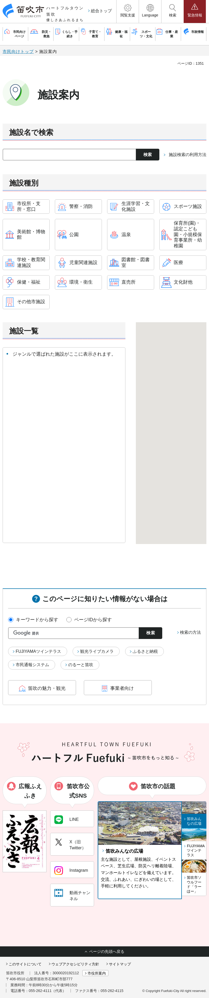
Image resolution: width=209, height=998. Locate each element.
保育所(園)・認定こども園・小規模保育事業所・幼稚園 (188, 234)
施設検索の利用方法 (187, 154)
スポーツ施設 (188, 206)
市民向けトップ (18, 51)
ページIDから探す (93, 619)
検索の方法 (190, 632)
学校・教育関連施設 (31, 262)
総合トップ (101, 11)
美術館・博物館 (31, 234)
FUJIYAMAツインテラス (38, 651)
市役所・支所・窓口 (28, 206)
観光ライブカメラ (97, 651)
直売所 (128, 282)
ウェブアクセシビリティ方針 (75, 964)
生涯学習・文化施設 (135, 206)
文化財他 (183, 282)
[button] (128, 11)
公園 (74, 234)
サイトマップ (120, 964)
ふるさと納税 (145, 651)
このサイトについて (25, 964)
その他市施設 (31, 301)
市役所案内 (97, 973)
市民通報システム (32, 664)
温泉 (126, 234)
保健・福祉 (28, 282)
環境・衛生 (81, 282)
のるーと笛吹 (80, 664)
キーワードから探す (37, 619)
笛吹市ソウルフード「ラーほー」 (194, 884)
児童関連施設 (83, 262)
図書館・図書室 (135, 262)
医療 (178, 262)
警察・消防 (81, 206)
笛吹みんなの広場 (124, 851)
